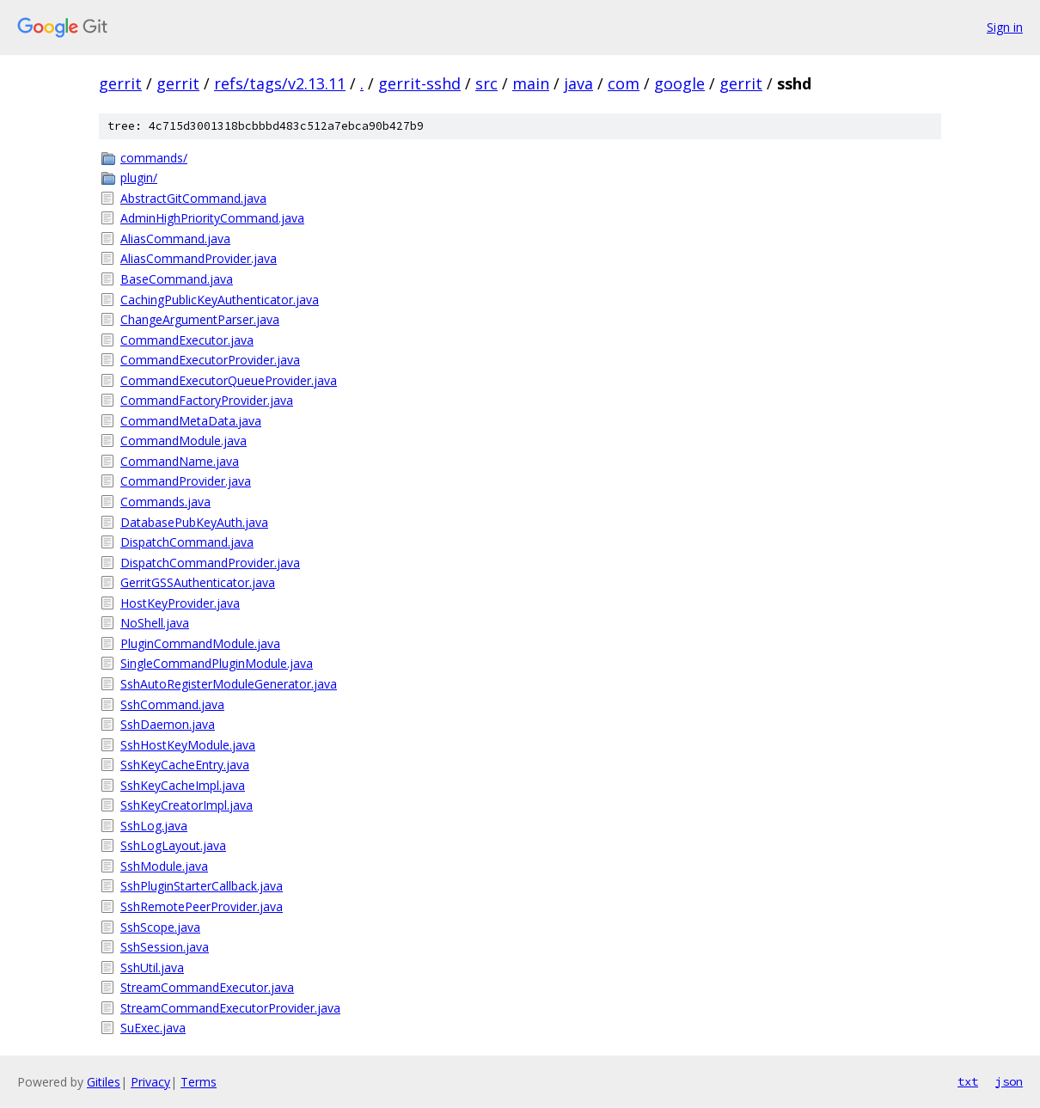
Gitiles (103, 1082)
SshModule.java (164, 866)
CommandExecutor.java (187, 340)
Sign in (1005, 27)
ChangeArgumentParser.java (199, 319)
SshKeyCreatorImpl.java (186, 805)
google (679, 83)
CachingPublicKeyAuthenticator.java (219, 299)
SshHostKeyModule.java (187, 745)
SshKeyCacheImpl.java (182, 785)
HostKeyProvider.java (180, 603)
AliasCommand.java (175, 238)
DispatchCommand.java (187, 542)
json (1009, 1081)
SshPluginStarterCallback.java (201, 886)
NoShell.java (154, 623)
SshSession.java (164, 947)
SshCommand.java (172, 704)
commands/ (153, 158)
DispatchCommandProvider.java (210, 562)
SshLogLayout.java (173, 845)
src (486, 83)
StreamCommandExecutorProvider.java (230, 1008)
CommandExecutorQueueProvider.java (228, 380)
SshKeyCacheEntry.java (184, 764)
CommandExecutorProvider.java (210, 360)
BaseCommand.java (176, 279)
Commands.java (165, 501)
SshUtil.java (152, 967)
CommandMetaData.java (190, 421)
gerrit (120, 83)
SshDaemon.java (167, 724)
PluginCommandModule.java (200, 643)
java (578, 83)
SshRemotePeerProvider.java (201, 906)
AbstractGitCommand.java (193, 198)
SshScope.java (160, 927)
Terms (198, 1082)
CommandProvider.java (185, 481)
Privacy (150, 1082)
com (623, 83)
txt (967, 1081)
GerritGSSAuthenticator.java (197, 582)
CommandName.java (179, 461)
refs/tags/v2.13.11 (280, 83)
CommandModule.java (183, 440)
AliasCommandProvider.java (198, 258)
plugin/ (138, 177)
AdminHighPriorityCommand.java (212, 218)
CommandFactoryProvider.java (206, 400)
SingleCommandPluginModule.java (216, 663)
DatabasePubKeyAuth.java (194, 522)
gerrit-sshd (419, 83)
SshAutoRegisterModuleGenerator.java (228, 684)
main (530, 83)
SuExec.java (153, 1027)
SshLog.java (153, 825)
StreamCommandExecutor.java (207, 987)
